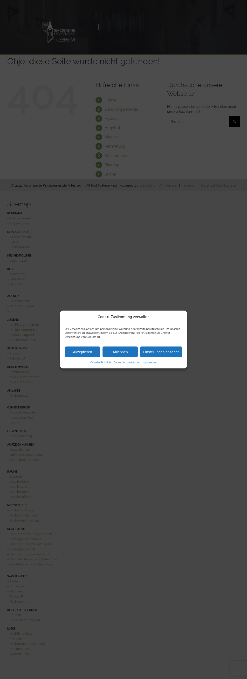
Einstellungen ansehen (161, 352)
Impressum (150, 362)
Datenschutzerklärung (126, 362)
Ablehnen (120, 352)
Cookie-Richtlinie (100, 362)
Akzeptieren (82, 352)
